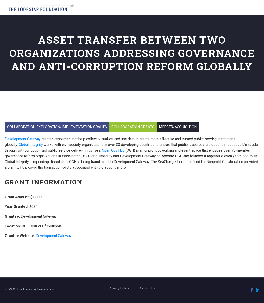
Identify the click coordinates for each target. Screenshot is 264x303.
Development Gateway (23, 139)
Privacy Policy (119, 288)
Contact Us (147, 288)
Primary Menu (251, 8)
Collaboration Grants (132, 127)
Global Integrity (31, 145)
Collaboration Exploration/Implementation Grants (57, 127)
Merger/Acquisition (178, 127)
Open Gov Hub (113, 150)
